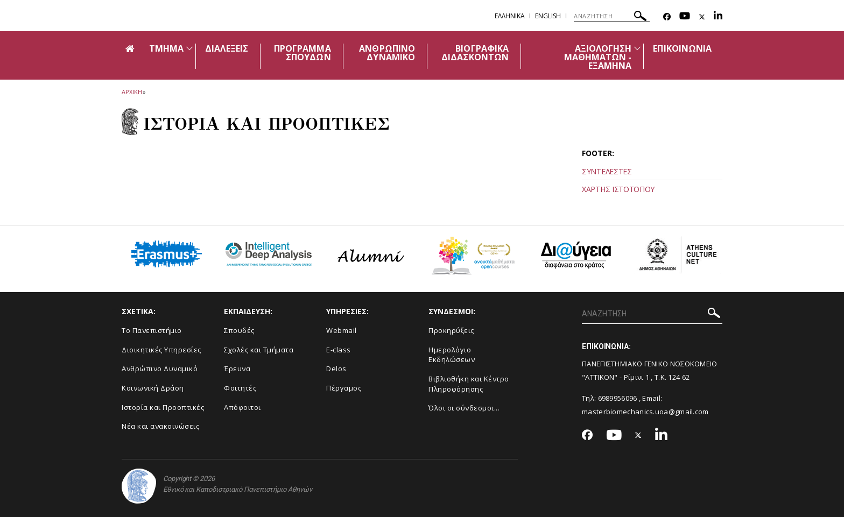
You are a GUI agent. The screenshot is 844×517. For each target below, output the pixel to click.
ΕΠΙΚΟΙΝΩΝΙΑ (682, 48)
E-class (338, 350)
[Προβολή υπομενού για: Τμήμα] (189, 48)
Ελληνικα (510, 15)
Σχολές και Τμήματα (258, 350)
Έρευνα (237, 368)
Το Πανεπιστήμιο (152, 330)
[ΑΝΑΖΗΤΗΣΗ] (612, 16)
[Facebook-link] (667, 17)
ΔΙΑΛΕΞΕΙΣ (226, 48)
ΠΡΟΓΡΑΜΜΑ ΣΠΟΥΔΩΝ (302, 53)
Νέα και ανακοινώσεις (160, 426)
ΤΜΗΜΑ (166, 48)
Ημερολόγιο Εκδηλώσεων (451, 355)
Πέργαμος (343, 388)
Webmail (341, 330)
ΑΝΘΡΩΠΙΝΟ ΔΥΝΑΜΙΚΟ (386, 53)
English (548, 15)
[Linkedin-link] (718, 17)
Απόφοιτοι (242, 407)
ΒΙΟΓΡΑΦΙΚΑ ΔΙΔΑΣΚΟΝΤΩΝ (475, 53)
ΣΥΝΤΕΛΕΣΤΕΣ (607, 171)
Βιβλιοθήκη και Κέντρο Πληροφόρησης (468, 384)
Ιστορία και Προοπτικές (163, 407)
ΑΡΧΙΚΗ (132, 92)
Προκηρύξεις (451, 330)
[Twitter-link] (702, 17)
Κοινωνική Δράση (153, 388)
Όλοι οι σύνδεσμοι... (464, 408)
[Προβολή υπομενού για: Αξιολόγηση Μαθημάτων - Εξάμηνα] (637, 48)
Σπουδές (239, 330)
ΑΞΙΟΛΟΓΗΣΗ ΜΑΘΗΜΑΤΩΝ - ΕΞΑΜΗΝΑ (598, 57)
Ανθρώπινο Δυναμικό (160, 368)
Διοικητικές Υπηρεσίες (161, 350)
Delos (336, 368)
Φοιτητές (240, 388)
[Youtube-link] (684, 17)
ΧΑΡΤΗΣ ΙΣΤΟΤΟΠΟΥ (618, 189)
